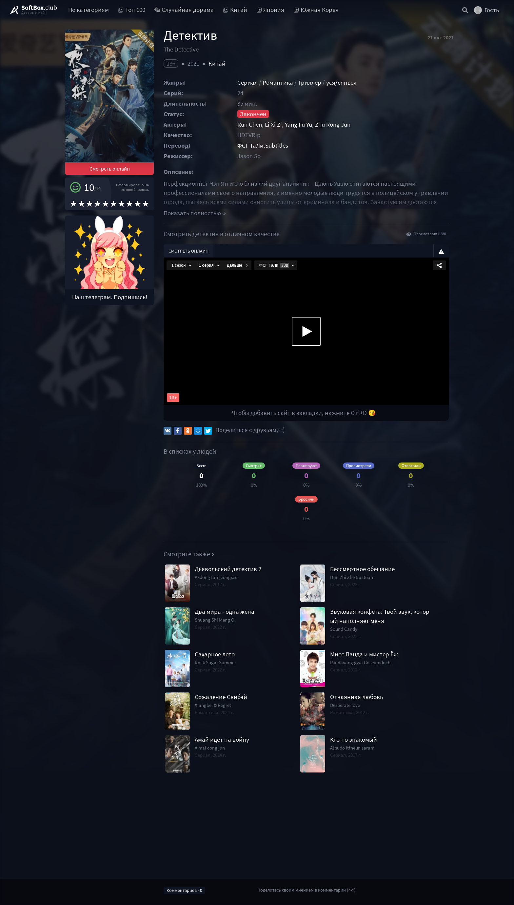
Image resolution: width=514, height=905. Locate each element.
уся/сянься (341, 82)
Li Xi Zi (273, 124)
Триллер (309, 82)
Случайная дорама (184, 9)
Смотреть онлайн (109, 168)
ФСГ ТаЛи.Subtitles (262, 145)
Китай (217, 63)
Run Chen (249, 124)
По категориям (88, 9)
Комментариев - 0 (184, 890)
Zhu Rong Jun (332, 124)
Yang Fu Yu (298, 124)
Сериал (247, 82)
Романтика (278, 82)
